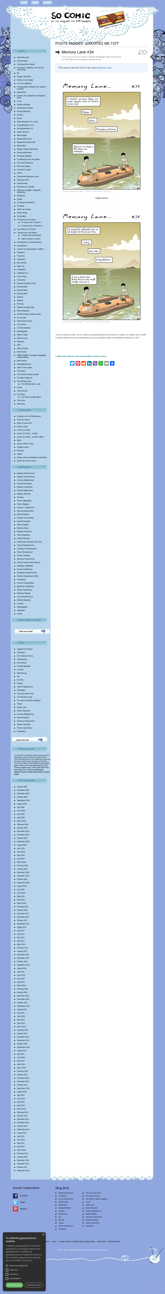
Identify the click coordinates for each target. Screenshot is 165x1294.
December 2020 (23, 790)
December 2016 (23, 955)
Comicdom (21, 652)
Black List (20, 266)
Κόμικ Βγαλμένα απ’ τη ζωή (27, 122)
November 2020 (23, 794)
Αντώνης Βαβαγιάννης (25, 480)
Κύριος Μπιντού (23, 132)
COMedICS (21, 270)
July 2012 (20, 1136)
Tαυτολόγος (21, 580)
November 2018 (23, 876)
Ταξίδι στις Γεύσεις (24, 209)
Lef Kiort (20, 604)
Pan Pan (20, 680)
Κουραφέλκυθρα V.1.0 (25, 125)
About (35, 3)
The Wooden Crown (24, 697)
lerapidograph (22, 331)
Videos (19, 454)
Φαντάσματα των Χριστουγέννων (29, 242)
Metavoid (20, 342)
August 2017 (22, 927)
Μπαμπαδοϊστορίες (24, 153)
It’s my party (21, 318)
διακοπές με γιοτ (95, 59)
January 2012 (22, 1157)
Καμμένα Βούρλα (23, 105)
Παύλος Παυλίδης (23, 556)
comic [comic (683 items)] (34, 767)
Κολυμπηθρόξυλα (23, 111)
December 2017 (23, 914)
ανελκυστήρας (22, 61)
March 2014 (21, 1068)
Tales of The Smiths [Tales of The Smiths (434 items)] (30, 763)
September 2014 (23, 1047)
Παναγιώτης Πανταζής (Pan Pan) (29, 542)
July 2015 (20, 1013)
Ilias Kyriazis (22, 663)
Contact (47, 3)
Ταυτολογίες (21, 216)
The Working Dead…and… (31, 384)
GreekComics (22, 659)
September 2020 (23, 800)
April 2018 (21, 900)
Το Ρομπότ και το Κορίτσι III (31, 226)
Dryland (20, 297)
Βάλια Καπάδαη (23, 514)
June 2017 (21, 934)
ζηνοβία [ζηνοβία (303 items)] (38, 757)
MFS (19, 345)
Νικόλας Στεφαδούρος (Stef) (27, 576)
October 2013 (22, 1085)
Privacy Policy (89, 1242)
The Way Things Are (24, 378)
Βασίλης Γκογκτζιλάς (25, 487)
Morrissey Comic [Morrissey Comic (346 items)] (29, 759)
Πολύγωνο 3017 (23, 180)
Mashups (20, 451)
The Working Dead (24, 381)
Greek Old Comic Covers (26, 461)
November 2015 (23, 999)
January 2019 (22, 869)
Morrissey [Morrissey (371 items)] (46, 759)
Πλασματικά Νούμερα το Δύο (28, 177)
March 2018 (21, 903)
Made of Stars (22, 335)
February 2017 (22, 948)
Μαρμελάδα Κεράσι (24, 139)
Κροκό (19, 118)
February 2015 (22, 1030)
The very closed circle (25, 694)
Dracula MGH (22, 294)
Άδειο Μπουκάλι (23, 57)
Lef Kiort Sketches (24, 328)
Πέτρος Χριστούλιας (24, 590)
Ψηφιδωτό (21, 252)
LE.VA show (21, 324)
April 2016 (21, 982)
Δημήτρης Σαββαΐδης (25, 566)
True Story (21, 394)
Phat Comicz (22, 352)
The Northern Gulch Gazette (28, 374)
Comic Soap (21, 276)
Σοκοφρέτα (21, 731)
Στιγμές (19, 199)
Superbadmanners (24, 364)
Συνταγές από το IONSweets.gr (29, 416)
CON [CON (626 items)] (46, 765)
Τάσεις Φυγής (22, 213)
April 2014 (21, 1064)
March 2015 (21, 1027)
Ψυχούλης (21, 256)
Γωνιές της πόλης (23, 430)
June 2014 (21, 1058)
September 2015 (23, 1006)
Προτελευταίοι (22, 183)
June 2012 (21, 1140)
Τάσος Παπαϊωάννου (25, 552)
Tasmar (20, 683)
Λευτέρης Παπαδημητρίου (27, 549)
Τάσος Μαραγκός (23, 535)
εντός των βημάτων (24, 83)
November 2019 (23, 835)
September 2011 (23, 1171)
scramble (95, 1250)
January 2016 (22, 992)
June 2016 (21, 975)
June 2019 (21, 852)
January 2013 (22, 1116)
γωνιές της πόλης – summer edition (30, 437)
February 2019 (22, 866)
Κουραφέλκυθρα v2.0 (25, 129)
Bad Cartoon (22, 263)
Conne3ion (103, 1250)
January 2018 (22, 910)
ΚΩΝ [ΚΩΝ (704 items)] (43, 767)
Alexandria (21, 259)
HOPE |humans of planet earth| (29, 314)
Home (24, 3)
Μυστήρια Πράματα (24, 156)
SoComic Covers (23, 420)
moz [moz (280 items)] (15, 755)
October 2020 (22, 797)
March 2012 (21, 1150)
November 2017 (23, 917)
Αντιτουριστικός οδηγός (26, 64)
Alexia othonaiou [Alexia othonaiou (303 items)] (29, 757)
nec (18, 676)
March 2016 (21, 986)
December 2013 (23, 1078)
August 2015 (22, 1010)
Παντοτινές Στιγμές (24, 170)
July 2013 (20, 1095)
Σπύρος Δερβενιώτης (25, 490)
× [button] (43, 1235)
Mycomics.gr (22, 673)
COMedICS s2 (22, 273)
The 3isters (21, 371)
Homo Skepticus (23, 311)
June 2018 (21, 893)
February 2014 (22, 1071)
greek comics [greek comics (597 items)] (19, 765)
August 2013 (22, 1092)
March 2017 (21, 944)
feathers (20, 300)
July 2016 (20, 972)
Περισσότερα (27, 1260)
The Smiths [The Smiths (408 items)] (18, 763)
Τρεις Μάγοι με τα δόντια (26, 229)
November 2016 (23, 958)
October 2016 (22, 962)
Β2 (18, 73)
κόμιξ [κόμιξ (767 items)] (20, 770)
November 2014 (23, 1040)
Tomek (19, 387)
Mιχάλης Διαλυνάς (24, 494)
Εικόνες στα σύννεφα (25, 80)
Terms (69, 1242)
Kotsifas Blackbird (24, 600)
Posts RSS (101, 1242)
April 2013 (21, 1105)
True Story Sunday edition (31, 397)
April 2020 (21, 818)
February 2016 (22, 989)
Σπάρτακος (21, 196)
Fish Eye (20, 304)
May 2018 (21, 896)
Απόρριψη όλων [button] (34, 1285)
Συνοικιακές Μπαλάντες (26, 203)
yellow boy (21, 404)
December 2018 (23, 872)
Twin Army (21, 400)
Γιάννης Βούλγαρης (24, 484)
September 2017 (23, 924)
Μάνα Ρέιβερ (22, 135)
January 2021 (22, 787)
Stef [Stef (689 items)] (38, 767)
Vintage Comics (23, 447)
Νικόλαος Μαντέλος (24, 532)
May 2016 (21, 979)
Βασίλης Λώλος (23, 528)
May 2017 (21, 938)
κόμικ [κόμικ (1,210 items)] (16, 774)
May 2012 (21, 1143)
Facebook (24, 1196)
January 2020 (22, 828)
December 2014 (23, 1037)
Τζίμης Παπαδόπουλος (25, 545)
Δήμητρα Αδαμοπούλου (26, 473)
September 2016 (23, 965)
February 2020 (22, 824)
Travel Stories (22, 391)
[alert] (24, 1261)
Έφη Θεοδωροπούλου (25, 511)
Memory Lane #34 (78, 52)
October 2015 (22, 1003)
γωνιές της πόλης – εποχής (27, 433)
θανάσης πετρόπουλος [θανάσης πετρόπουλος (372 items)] (22, 761)
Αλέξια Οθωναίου (23, 538)
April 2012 (21, 1147)
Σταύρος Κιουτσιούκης (25, 518)
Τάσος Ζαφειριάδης (24, 501)
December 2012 (23, 1119)
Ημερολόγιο (21, 92)
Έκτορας (20, 497)
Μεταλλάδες (21, 146)
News (19, 440)
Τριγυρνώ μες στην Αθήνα (27, 233)
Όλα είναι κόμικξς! (23, 166)
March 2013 (21, 1109)
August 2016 (22, 968)
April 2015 (21, 1023)
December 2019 (23, 831)
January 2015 (22, 1034)
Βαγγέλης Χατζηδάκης (25, 586)
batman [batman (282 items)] (35, 755)
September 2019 (23, 842)
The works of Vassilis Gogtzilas (29, 700)
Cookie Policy (78, 1242)
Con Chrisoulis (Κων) (25, 597)
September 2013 (23, 1088)
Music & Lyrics (22, 427)
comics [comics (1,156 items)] (46, 772)
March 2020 (21, 821)
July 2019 (20, 848)
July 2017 (20, 931)
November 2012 (23, 1123)
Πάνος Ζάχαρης (23, 504)
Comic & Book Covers (25, 444)
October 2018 (22, 879)
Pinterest (23, 1209)
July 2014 (20, 1054)
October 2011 (22, 1167)
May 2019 (21, 855)
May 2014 (21, 1061)
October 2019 (22, 838)
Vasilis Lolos (21, 707)
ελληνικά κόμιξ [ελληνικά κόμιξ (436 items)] (43, 763)
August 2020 (22, 804)
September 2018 (23, 883)
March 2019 (21, 862)
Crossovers (21, 280)
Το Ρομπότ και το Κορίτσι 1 (31, 222)
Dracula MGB (22, 287)
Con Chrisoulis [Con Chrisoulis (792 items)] (29, 770)
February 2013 (22, 1112)
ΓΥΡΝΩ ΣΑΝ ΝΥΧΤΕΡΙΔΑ (31, 235)
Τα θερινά (20, 206)
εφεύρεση (84, 59)
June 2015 (21, 1016)
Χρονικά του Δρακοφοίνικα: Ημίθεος (30, 249)
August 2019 (22, 845)
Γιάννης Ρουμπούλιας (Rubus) (28, 562)
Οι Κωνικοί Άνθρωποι (25, 163)
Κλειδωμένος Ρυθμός (25, 108)
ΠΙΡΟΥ (19, 173)
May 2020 (21, 814)
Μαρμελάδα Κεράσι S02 (26, 142)
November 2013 (23, 1081)
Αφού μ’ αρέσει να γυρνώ (30, 239)
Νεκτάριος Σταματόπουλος (27, 573)
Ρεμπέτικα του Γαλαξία (25, 187)
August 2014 (22, 1051)
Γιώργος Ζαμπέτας (24, 77)
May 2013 (21, 1102)
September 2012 (23, 1129)
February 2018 (22, 907)
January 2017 (22, 951)
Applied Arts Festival (25, 649)
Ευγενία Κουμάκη (23, 521)
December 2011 (23, 1160)
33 (143, 52)
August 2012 (22, 1133)
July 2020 (20, 807)
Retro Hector (22, 361)
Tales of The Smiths (24, 368)
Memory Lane (22, 338)
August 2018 (22, 886)
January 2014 (22, 1075)
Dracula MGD (22, 290)
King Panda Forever (24, 321)
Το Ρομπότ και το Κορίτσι (26, 220)
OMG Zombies (22, 348)
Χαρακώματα (22, 246)
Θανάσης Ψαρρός (24, 593)
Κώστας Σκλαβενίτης (25, 569)
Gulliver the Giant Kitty (25, 307)
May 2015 (21, 1020)
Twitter (22, 1202)
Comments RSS (114, 1242)
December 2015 (23, 996)
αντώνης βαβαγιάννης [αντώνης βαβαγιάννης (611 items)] (34, 765)
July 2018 (20, 890)
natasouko (21, 610)
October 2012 (22, 1126)
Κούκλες (20, 115)
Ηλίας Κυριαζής (23, 525)
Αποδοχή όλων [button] (14, 1285)
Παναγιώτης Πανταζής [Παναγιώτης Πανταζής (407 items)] (39, 761)
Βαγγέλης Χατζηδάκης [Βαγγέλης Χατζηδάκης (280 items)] (24, 755)
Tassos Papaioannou (25, 687)
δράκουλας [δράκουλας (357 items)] (39, 759)
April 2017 (21, 941)
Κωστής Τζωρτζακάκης (25, 583)
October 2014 (22, 1044)
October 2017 (22, 920)
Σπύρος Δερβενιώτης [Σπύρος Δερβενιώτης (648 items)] (22, 767)
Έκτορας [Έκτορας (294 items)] (41, 755)
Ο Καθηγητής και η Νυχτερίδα (28, 159)
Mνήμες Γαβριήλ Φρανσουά (27, 149)
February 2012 (22, 1153)
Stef (67, 59)
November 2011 (23, 1164)
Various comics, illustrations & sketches (32, 457)
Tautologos (21, 690)
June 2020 (21, 811)
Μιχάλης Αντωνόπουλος (26, 477)
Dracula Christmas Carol (26, 283)
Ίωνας (19, 101)
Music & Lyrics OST (24, 423)
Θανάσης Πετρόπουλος (26, 559)
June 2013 (21, 1099)
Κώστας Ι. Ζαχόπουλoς (25, 508)
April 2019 (21, 859)
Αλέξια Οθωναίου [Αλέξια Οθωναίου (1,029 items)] (35, 772)
